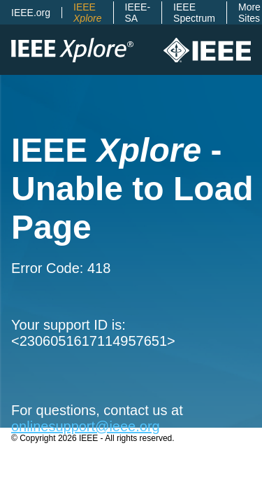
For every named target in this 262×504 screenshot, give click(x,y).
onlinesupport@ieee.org (85, 426)
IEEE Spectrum (194, 12)
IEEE (87, 12)
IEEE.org (30, 12)
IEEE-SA (138, 12)
